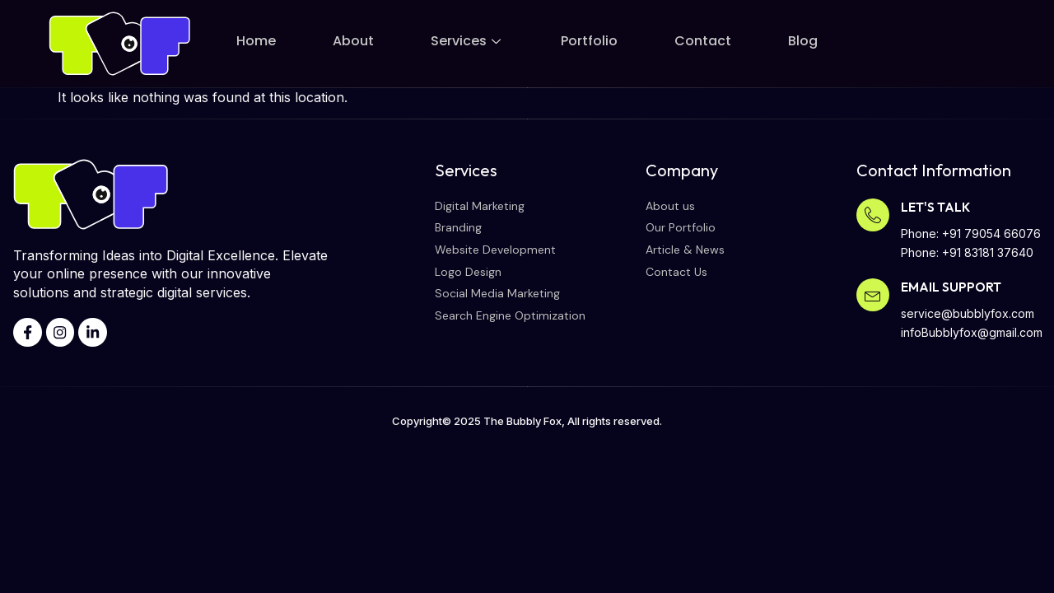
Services (468, 40)
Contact (702, 40)
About (353, 40)
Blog (803, 40)
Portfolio (589, 40)
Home (256, 40)
